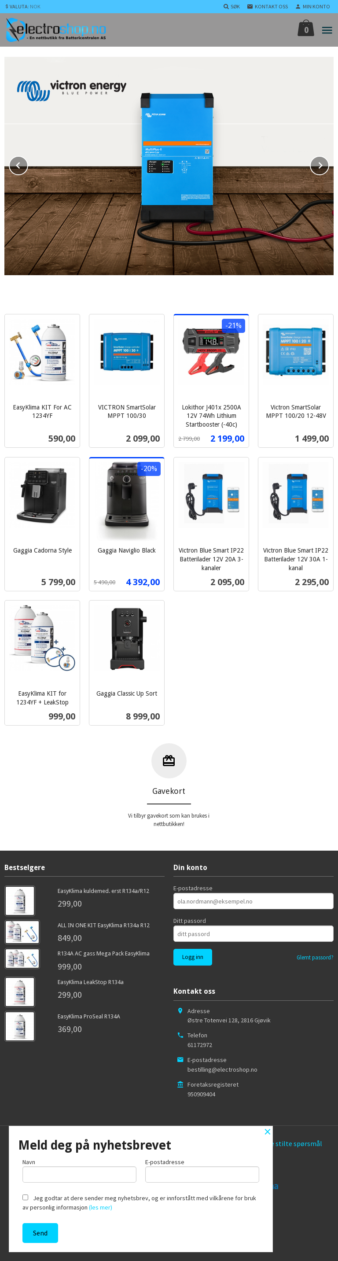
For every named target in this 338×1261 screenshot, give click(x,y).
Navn (79, 1170)
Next (328, 163)
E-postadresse (193, 887)
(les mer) (100, 1207)
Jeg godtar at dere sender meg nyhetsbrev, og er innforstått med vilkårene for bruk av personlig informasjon (139, 1202)
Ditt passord (189, 919)
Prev (27, 163)
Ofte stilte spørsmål (291, 1142)
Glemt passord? (315, 956)
